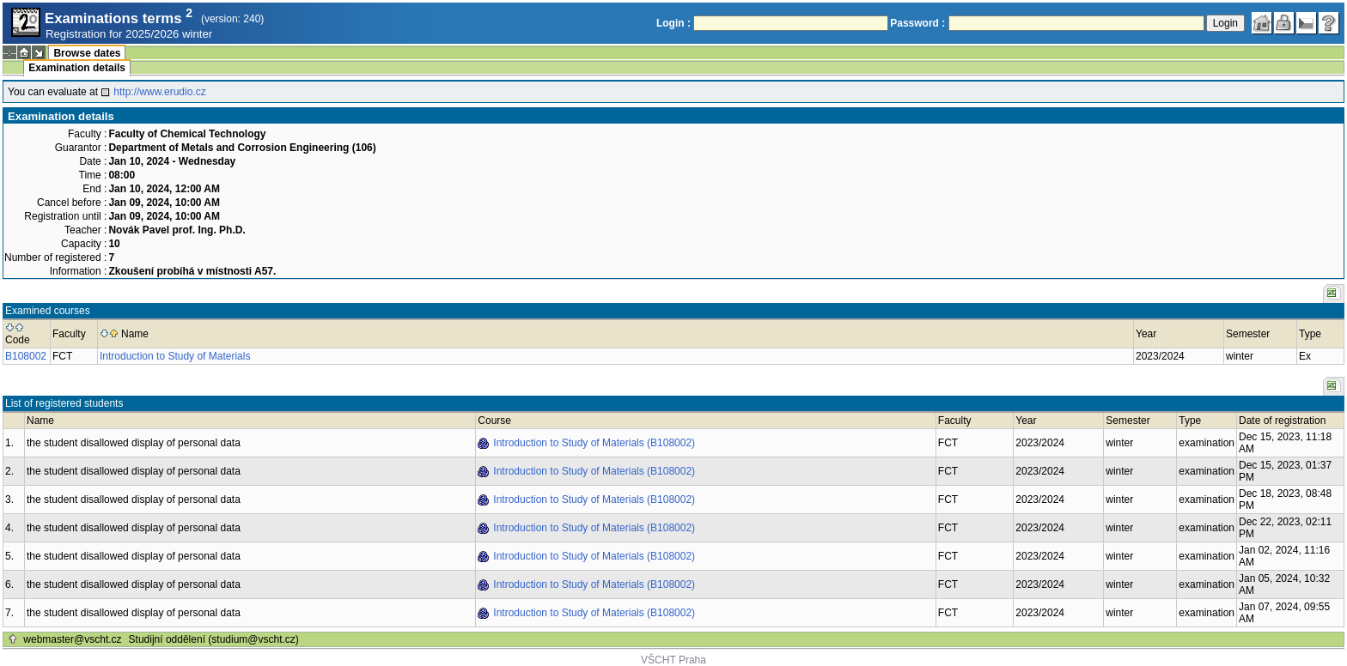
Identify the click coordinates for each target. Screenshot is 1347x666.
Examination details (76, 68)
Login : (673, 23)
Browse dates (86, 53)
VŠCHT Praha (673, 660)
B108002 (25, 356)
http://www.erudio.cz (159, 92)
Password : (917, 23)
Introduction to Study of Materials (175, 356)
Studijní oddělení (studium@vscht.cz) (214, 639)
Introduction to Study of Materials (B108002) (594, 443)
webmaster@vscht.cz (72, 639)
